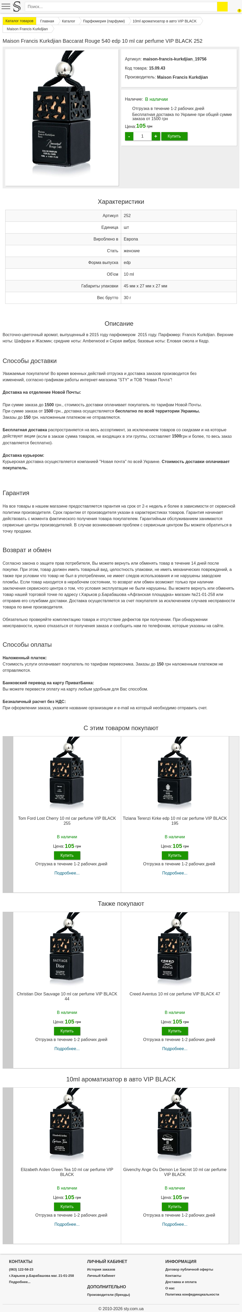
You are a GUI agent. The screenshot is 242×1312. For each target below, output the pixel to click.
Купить (174, 136)
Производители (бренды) (108, 1295)
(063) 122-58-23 (21, 1269)
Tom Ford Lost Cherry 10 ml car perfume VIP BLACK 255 (67, 821)
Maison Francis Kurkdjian (182, 77)
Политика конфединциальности (192, 1294)
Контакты (173, 1276)
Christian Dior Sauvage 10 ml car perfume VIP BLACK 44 (67, 996)
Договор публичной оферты (189, 1269)
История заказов (101, 1269)
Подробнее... (67, 873)
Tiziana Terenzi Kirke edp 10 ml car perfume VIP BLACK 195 (175, 821)
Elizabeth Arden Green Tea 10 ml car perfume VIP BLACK (67, 1172)
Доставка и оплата (181, 1282)
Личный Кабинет (101, 1276)
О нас (170, 1288)
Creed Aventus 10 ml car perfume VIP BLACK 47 (174, 994)
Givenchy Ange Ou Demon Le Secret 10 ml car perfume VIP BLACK (175, 1172)
